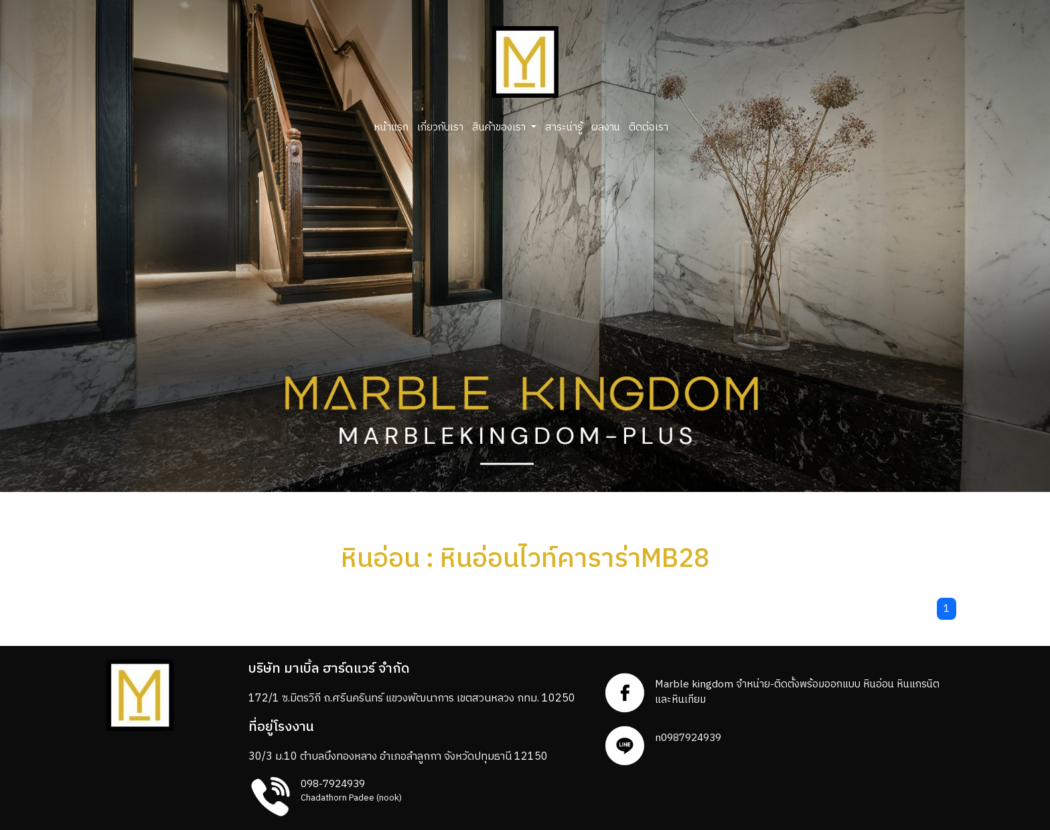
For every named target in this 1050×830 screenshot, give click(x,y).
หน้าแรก (391, 127)
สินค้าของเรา (500, 127)
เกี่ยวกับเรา (440, 127)
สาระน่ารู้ (564, 127)
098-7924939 (333, 784)
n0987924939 (688, 738)
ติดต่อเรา (648, 127)
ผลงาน (605, 127)
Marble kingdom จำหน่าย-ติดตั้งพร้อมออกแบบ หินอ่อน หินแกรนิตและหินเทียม (797, 692)
